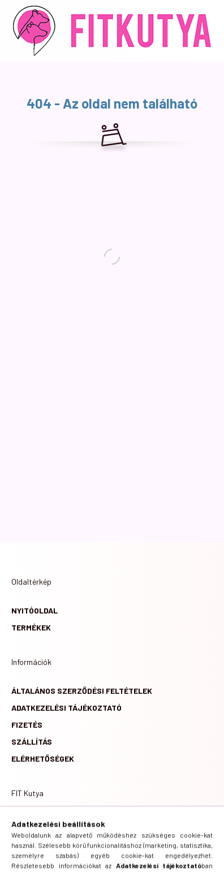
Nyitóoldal (34, 610)
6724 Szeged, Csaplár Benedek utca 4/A (106, 822)
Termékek (31, 627)
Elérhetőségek (42, 758)
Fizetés (26, 724)
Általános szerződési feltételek (81, 690)
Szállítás (31, 741)
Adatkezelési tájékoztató (66, 707)
